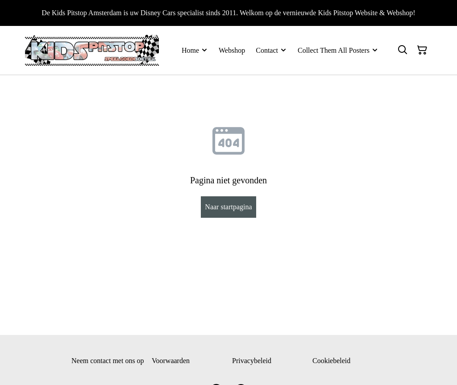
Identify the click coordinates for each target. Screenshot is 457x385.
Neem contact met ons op (107, 360)
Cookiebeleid (331, 360)
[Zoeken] (402, 50)
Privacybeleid (251, 360)
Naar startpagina (228, 207)
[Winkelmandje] (422, 50)
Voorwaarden (171, 360)
